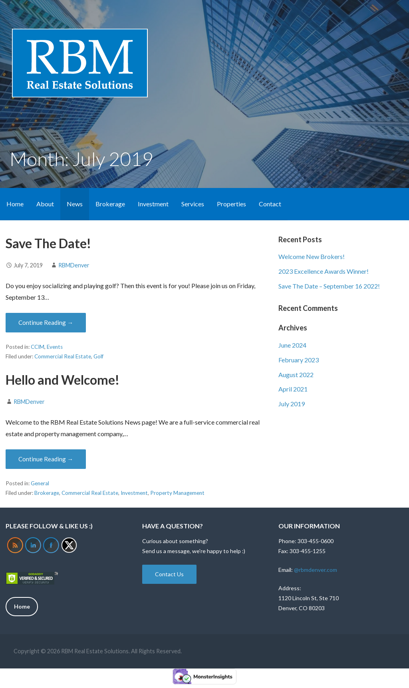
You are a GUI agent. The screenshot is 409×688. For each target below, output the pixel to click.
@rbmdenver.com (315, 569)
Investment (153, 204)
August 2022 (296, 374)
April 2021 (293, 389)
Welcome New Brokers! (311, 256)
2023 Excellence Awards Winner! (323, 271)
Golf (98, 356)
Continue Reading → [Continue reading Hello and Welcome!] (45, 459)
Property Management (177, 493)
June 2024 (292, 345)
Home (15, 204)
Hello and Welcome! (62, 379)
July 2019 (291, 403)
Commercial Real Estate (62, 356)
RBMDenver (73, 265)
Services (192, 204)
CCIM (37, 347)
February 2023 (298, 360)
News (75, 204)
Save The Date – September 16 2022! (329, 286)
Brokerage (110, 204)
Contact (270, 204)
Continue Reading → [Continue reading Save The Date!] (45, 322)
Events (55, 347)
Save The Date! (48, 243)
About (45, 204)
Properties (231, 204)
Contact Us (169, 574)
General (40, 483)
